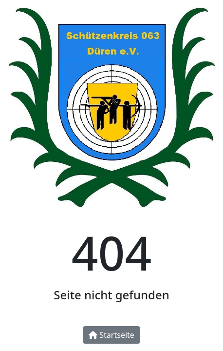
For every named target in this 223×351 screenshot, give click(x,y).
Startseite (111, 335)
